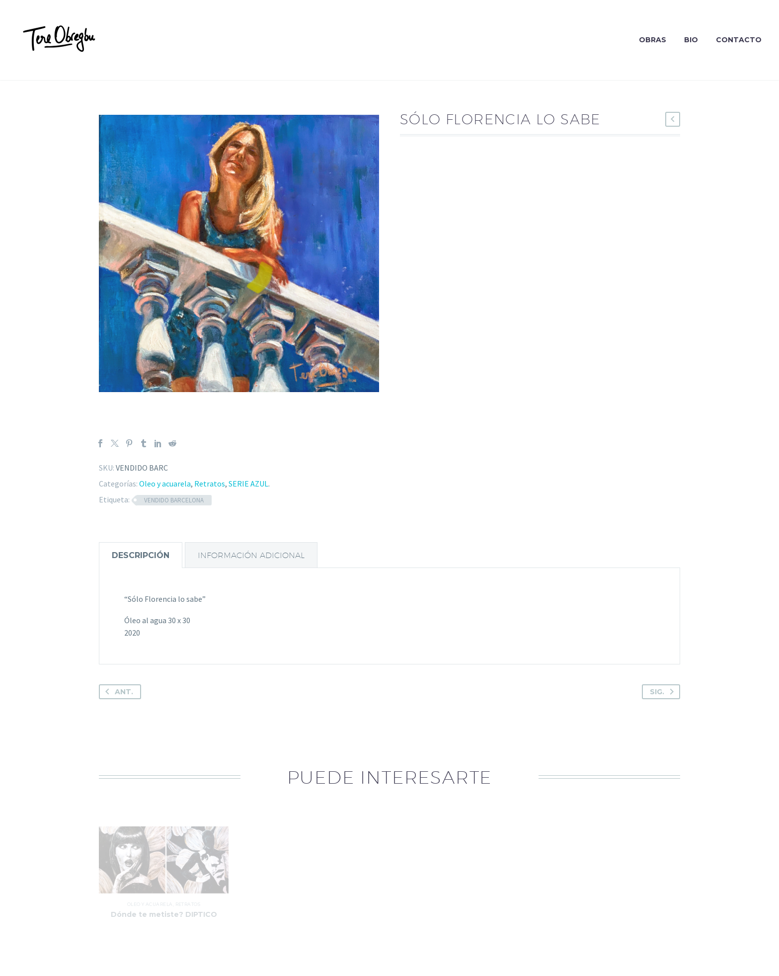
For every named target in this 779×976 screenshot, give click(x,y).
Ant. (117, 691)
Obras (652, 39)
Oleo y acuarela (165, 483)
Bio (691, 39)
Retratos (209, 483)
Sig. (664, 691)
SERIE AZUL (248, 483)
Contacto (739, 39)
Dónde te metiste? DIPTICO (164, 918)
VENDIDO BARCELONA (174, 500)
